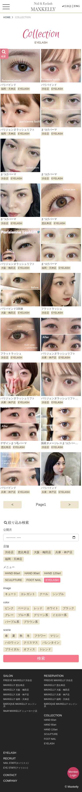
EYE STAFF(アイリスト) (15, 768)
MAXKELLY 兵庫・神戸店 (16, 694)
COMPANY (10, 780)
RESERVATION (54, 675)
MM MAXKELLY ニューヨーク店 (20, 711)
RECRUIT (9, 758)
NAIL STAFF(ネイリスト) (15, 763)
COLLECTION (53, 715)
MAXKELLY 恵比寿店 (13, 685)
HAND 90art (50, 725)
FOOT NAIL (50, 739)
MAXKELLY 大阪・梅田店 (16, 690)
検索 (41, 658)
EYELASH (49, 743)
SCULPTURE (51, 734)
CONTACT (10, 775)
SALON (8, 675)
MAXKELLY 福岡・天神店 (16, 699)
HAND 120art (51, 729)
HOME (7, 17)
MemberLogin (73, 773)
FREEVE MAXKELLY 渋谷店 (17, 680)
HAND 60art (50, 720)
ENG (77, 6)
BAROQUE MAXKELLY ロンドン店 (20, 705)
